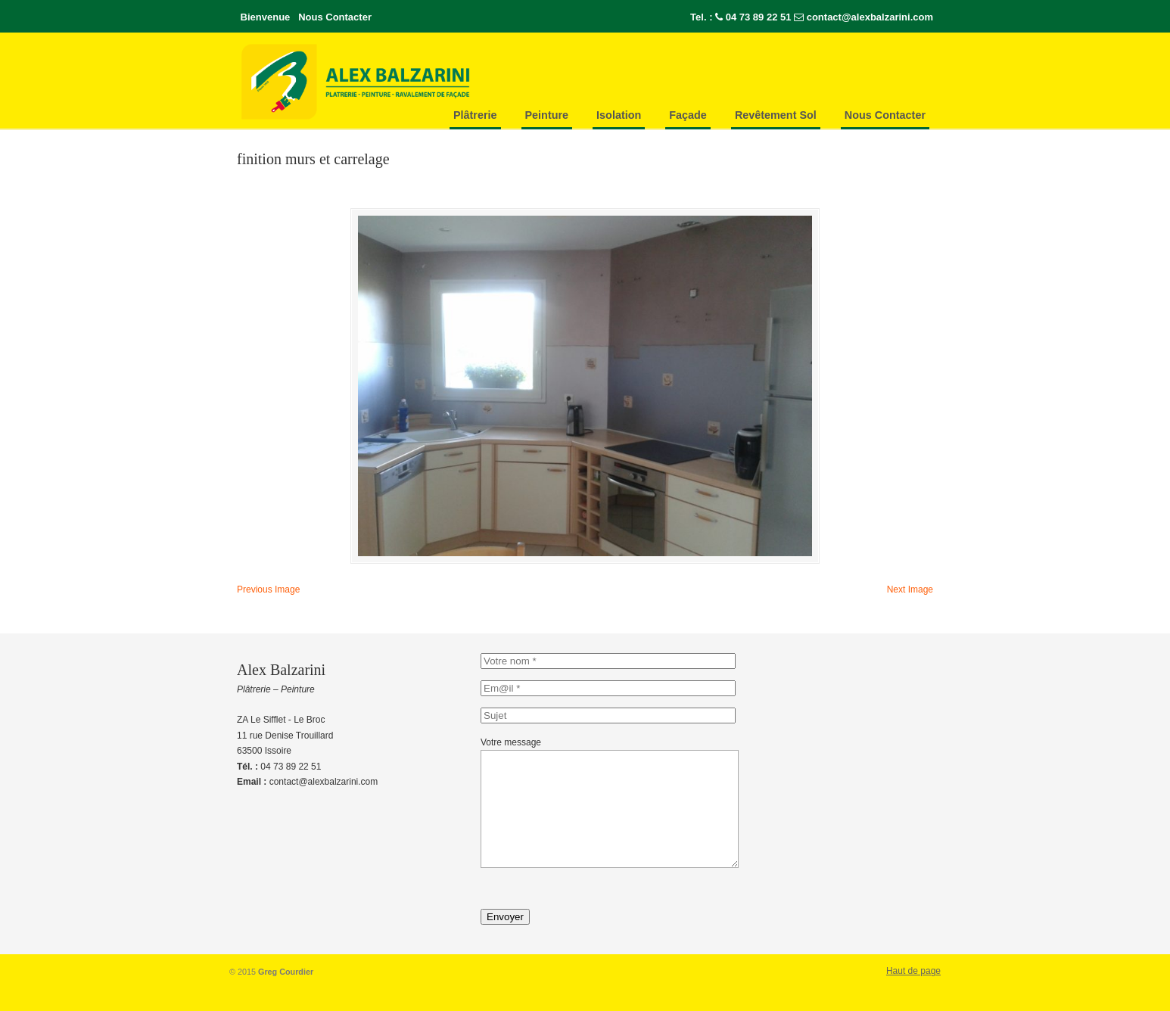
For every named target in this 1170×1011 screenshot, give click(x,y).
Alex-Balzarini (388, 82)
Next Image (910, 589)
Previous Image (268, 589)
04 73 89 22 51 (759, 17)
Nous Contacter (335, 17)
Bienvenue (266, 17)
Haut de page (913, 993)
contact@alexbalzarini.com (870, 17)
